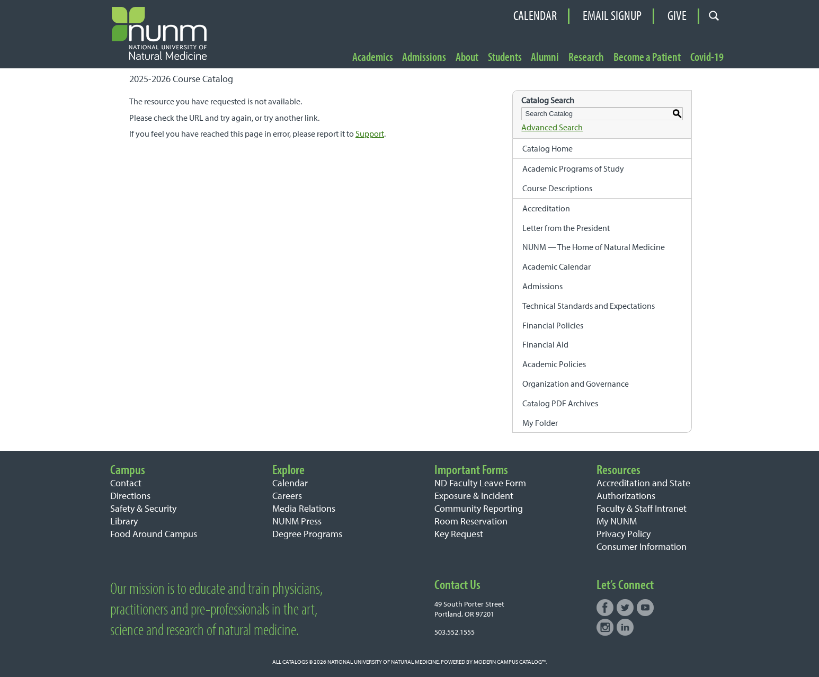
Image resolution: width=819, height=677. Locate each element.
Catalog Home (547, 148)
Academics (372, 57)
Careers (287, 495)
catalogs (295, 661)
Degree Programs (307, 534)
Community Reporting (478, 508)
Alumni (545, 57)
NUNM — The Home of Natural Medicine (593, 247)
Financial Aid (545, 344)
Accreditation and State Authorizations (643, 489)
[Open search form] (714, 16)
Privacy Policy (624, 534)
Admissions (424, 57)
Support (369, 133)
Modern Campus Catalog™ (510, 661)
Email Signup (612, 15)
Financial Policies (552, 325)
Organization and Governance (575, 383)
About (467, 57)
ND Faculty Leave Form (480, 483)
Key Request (458, 534)
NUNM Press (297, 521)
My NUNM (617, 521)
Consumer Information (642, 546)
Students (505, 57)
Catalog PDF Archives (560, 403)
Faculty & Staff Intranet (642, 508)
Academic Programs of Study (573, 168)
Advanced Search (552, 127)
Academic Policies (554, 364)
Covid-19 (707, 57)
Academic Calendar (556, 266)
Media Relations (303, 508)
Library (124, 521)
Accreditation (546, 208)
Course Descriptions (557, 188)
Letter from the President (566, 227)
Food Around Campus (153, 534)
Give (677, 15)
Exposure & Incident (473, 495)
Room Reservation (471, 521)
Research (586, 57)
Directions (130, 495)
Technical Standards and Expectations (588, 305)
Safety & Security (143, 508)
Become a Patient (647, 57)
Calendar (535, 15)
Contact (125, 483)
